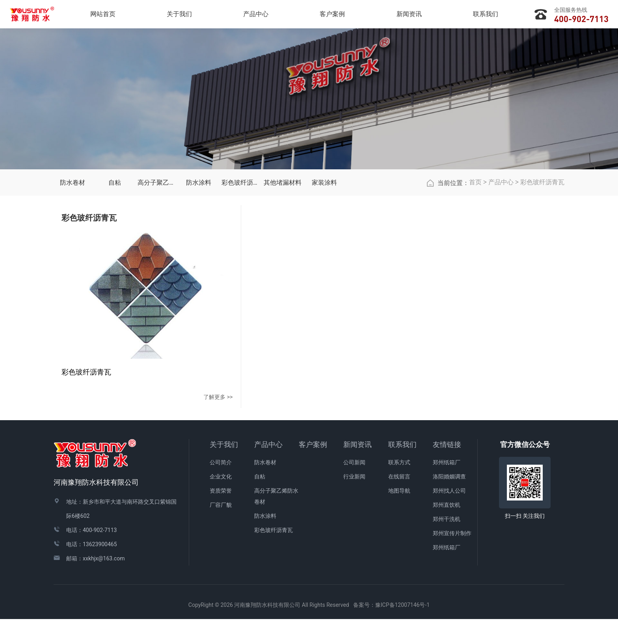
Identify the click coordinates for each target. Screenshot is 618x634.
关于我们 (224, 459)
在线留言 (399, 491)
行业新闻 (354, 491)
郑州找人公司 (449, 505)
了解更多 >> (156, 411)
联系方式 (399, 477)
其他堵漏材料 (283, 241)
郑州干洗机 (446, 534)
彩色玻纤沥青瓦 (241, 241)
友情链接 (447, 459)
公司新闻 (354, 477)
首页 (475, 241)
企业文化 (221, 491)
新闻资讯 (357, 459)
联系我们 (402, 459)
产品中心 (501, 241)
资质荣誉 (221, 505)
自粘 (114, 241)
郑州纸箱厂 (446, 477)
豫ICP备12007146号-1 (402, 620)
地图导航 (399, 505)
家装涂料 (324, 241)
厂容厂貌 (221, 520)
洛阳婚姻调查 (449, 491)
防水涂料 (198, 241)
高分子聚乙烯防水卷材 (157, 241)
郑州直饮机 (446, 520)
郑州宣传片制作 (452, 548)
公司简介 (221, 477)
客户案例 (313, 459)
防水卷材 (72, 241)
